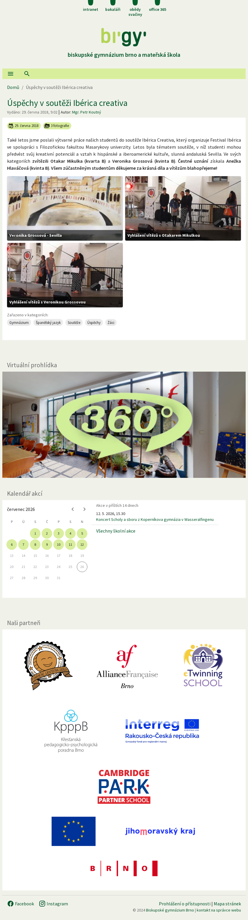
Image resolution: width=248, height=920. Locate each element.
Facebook (20, 903)
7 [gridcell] (23, 544)
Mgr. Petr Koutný (86, 112)
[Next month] (84, 509)
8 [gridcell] (35, 544)
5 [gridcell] (82, 533)
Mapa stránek (227, 904)
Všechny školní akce (115, 531)
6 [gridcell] (12, 544)
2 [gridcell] (47, 533)
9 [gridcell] (47, 544)
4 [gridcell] (70, 533)
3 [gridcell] (59, 533)
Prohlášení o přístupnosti (184, 904)
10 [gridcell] (58, 544)
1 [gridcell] (35, 533)
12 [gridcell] (82, 544)
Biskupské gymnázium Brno (170, 910)
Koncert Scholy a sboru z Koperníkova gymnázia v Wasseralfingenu (155, 519)
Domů (13, 87)
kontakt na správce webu (219, 910)
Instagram (53, 903)
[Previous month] (73, 509)
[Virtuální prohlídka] (124, 425)
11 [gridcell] (70, 544)
